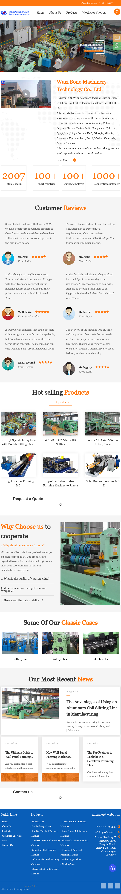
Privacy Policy (30, 886)
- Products (6, 831)
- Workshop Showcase (11, 835)
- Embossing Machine (70, 859)
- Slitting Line (37, 821)
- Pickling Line (67, 864)
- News (4, 840)
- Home (4, 821)
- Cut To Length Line (41, 826)
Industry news (74, 730)
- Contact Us (7, 845)
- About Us (6, 826)
